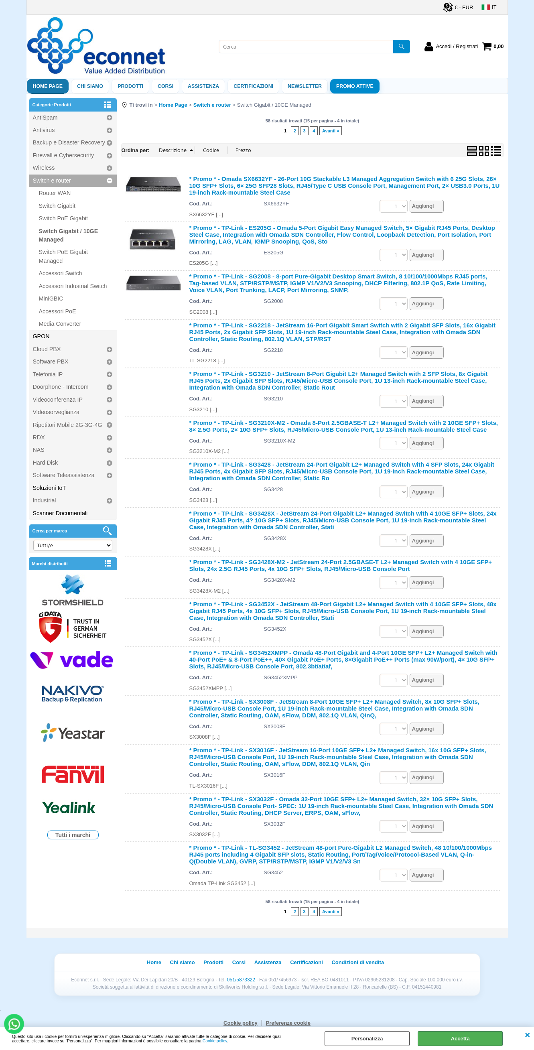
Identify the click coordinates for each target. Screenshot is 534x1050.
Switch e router (52, 180)
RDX (39, 437)
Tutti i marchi (72, 835)
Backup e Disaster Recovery (69, 142)
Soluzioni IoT (49, 488)
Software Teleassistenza (64, 475)
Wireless (44, 168)
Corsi (165, 86)
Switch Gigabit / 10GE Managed (68, 235)
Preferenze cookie (288, 1023)
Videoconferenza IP (58, 399)
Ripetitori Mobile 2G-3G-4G (67, 425)
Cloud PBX (47, 349)
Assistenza (268, 962)
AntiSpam (45, 117)
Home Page (48, 86)
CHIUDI (527, 1035)
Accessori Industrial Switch (73, 286)
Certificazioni (253, 86)
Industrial (44, 500)
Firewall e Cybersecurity (63, 155)
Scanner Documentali (60, 513)
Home (154, 962)
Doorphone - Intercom (61, 387)
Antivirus (44, 130)
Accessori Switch (60, 273)
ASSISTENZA (203, 86)
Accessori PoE (57, 311)
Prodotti (130, 86)
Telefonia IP (48, 374)
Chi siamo (90, 86)
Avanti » (330, 130)
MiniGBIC (51, 298)
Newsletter (305, 86)
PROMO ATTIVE (355, 86)
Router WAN (55, 193)
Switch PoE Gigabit (63, 218)
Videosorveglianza (56, 412)
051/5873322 (241, 980)
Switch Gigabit (57, 206)
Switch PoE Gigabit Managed (63, 256)
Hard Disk (45, 462)
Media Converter (60, 324)
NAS (39, 450)
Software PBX (51, 361)
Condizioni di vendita (357, 962)
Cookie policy (215, 1041)
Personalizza (367, 1039)
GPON (41, 336)
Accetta (460, 1039)
